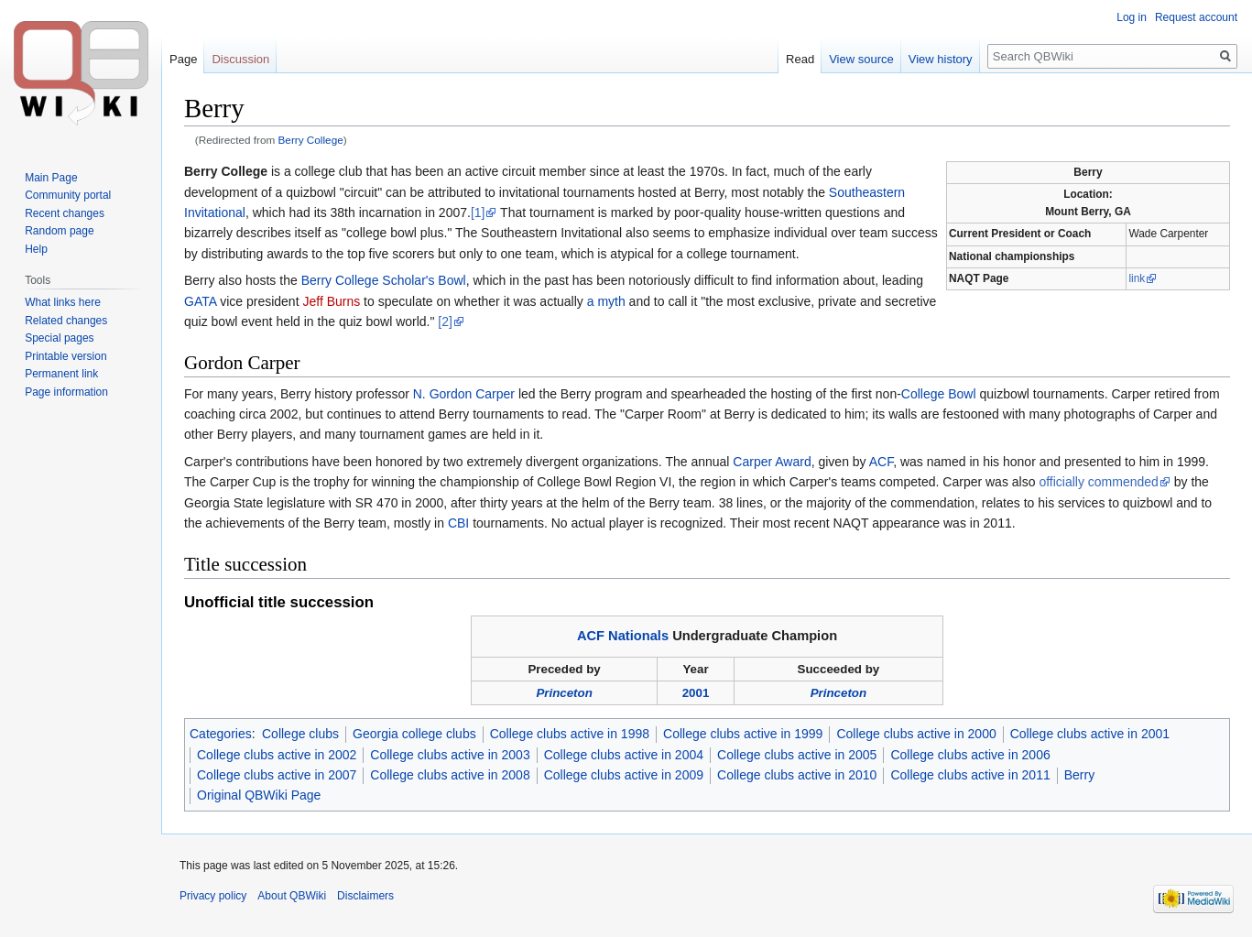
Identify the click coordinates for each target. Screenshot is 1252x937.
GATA (200, 301)
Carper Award (772, 461)
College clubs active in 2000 (916, 733)
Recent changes (64, 213)
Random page (59, 230)
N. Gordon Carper (464, 394)
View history (941, 59)
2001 (696, 693)
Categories (221, 733)
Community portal (68, 195)
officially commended (1098, 481)
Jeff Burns (331, 301)
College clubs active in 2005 (796, 754)
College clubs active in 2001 (1090, 733)
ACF (881, 461)
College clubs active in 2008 (449, 775)
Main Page (51, 177)
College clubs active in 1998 (569, 733)
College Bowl (938, 394)
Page (183, 59)
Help (36, 249)
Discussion (240, 59)
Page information (66, 392)
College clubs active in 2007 (276, 775)
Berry (1079, 775)
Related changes (66, 320)
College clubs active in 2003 (449, 754)
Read (800, 59)
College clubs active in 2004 (623, 754)
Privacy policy (213, 895)
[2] (445, 321)
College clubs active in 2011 (970, 775)
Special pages (59, 338)
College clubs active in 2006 (970, 754)
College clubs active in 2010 (796, 775)
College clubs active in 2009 (623, 775)
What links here (63, 302)
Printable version (65, 356)
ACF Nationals (623, 635)
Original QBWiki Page (259, 795)
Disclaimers (365, 895)
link (1136, 278)
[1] (478, 212)
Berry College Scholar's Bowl (383, 280)
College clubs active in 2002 (276, 754)
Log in (1131, 17)
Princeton (564, 693)
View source (861, 59)
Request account (1196, 17)
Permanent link (61, 373)
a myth (606, 301)
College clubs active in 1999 (742, 733)
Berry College (310, 140)
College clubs (300, 733)
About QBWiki (291, 895)
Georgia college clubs (414, 733)
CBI (458, 523)
